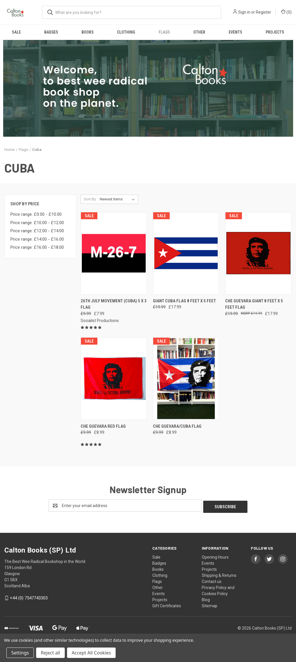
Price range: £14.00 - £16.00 (37, 239)
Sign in (244, 12)
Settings (20, 653)
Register (263, 12)
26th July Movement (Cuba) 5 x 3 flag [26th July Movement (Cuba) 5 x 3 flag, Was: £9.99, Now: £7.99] (114, 304)
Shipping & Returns (219, 574)
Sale (16, 32)
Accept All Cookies (91, 653)
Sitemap (209, 604)
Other (199, 32)
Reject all (50, 653)
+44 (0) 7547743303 (29, 596)
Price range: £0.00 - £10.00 (36, 214)
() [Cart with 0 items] (286, 11)
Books (88, 32)
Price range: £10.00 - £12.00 (37, 222)
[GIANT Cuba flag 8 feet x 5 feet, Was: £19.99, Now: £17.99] (186, 253)
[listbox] (118, 199)
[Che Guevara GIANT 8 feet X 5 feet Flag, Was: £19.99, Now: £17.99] (258, 253)
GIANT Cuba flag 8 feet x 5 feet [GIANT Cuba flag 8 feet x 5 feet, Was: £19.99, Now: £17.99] (184, 300)
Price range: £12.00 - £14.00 (37, 230)
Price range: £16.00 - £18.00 (37, 247)
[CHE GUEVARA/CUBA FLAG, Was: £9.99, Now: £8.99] (186, 379)
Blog (206, 598)
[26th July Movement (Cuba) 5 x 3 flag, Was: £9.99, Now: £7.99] (114, 253)
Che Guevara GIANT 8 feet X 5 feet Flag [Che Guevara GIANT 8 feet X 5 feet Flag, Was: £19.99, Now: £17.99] (254, 304)
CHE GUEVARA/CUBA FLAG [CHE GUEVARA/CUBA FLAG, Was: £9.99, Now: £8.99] (177, 426)
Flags (164, 32)
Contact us (211, 580)
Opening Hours (215, 556)
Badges (51, 32)
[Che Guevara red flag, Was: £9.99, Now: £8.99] (114, 379)
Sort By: (90, 199)
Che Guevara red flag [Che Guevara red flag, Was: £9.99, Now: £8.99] (103, 426)
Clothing (126, 32)
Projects (275, 32)
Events (235, 32)
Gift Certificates (166, 604)
